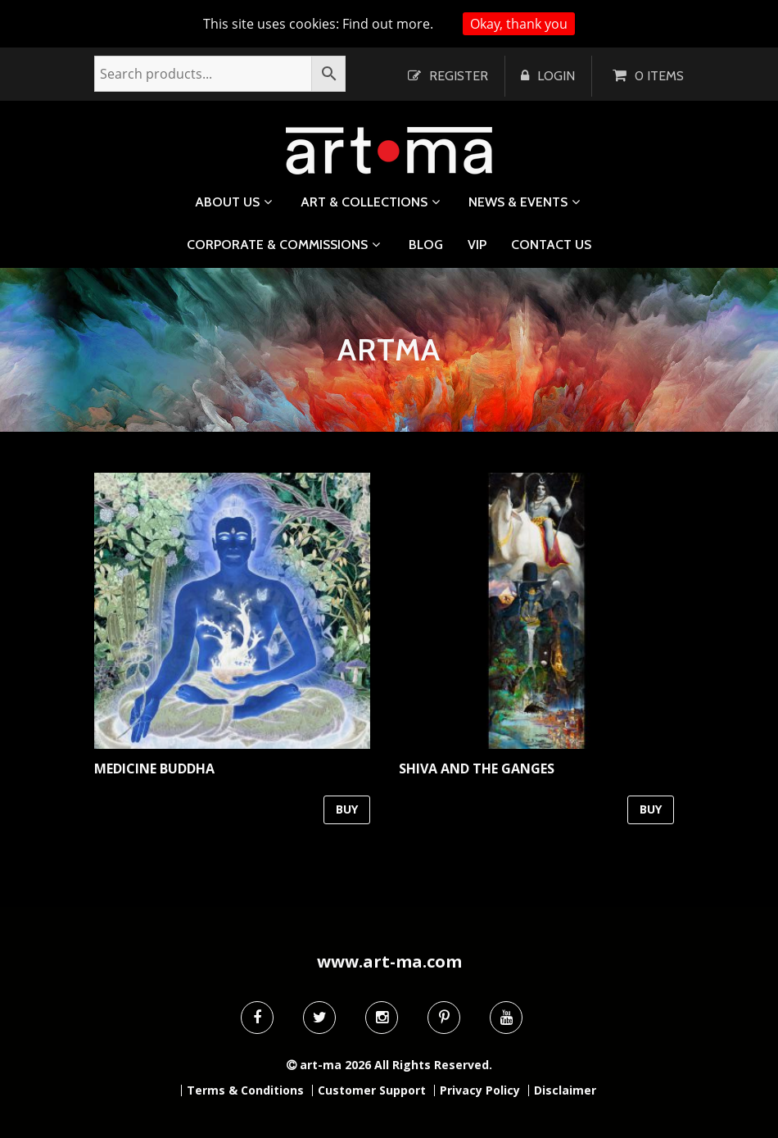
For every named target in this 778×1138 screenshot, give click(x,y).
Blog (426, 245)
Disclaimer (565, 1090)
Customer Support (372, 1090)
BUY (347, 809)
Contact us (551, 245)
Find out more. (387, 24)
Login (556, 76)
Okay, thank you (519, 24)
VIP (477, 245)
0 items (659, 76)
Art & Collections (364, 202)
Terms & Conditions (245, 1090)
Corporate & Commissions (277, 245)
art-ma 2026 (335, 1064)
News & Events (518, 202)
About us (227, 202)
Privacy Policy (480, 1090)
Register (458, 76)
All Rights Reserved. (433, 1064)
